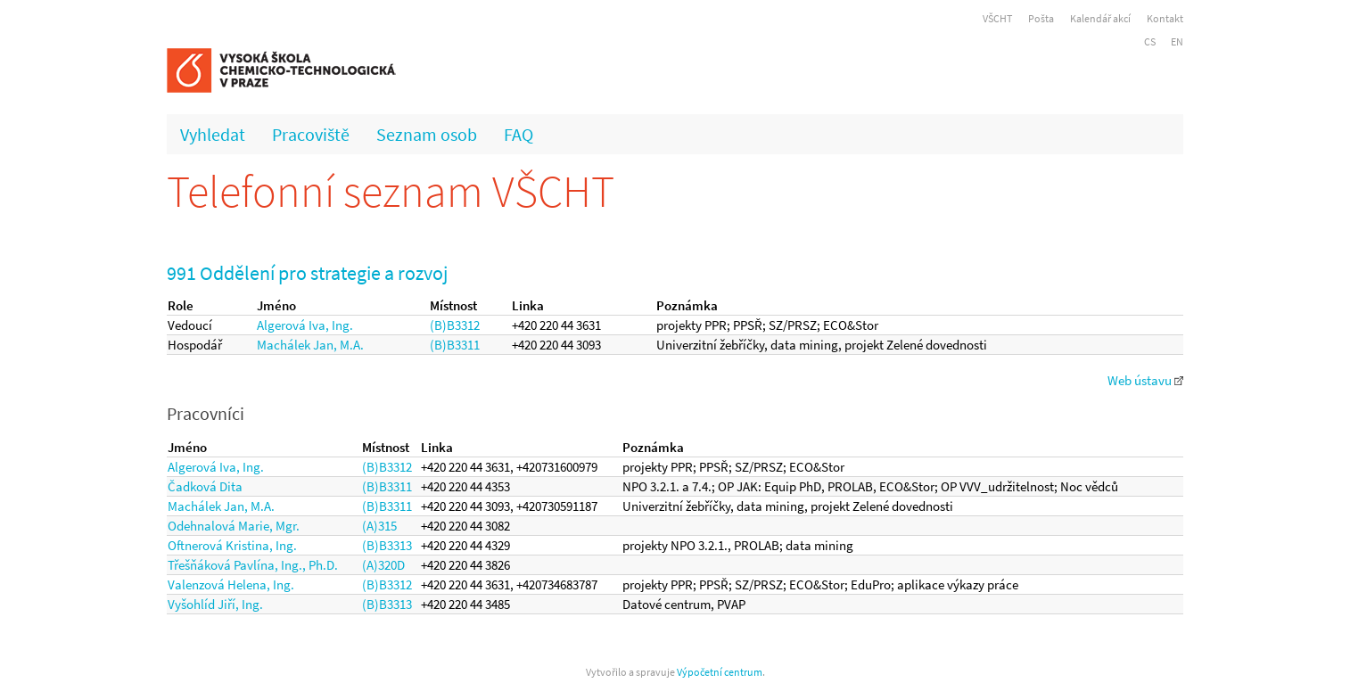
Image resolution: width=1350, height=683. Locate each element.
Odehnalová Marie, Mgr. (234, 525)
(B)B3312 (455, 325)
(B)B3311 (455, 344)
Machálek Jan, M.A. (310, 344)
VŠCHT (997, 18)
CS (1150, 41)
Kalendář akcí (1100, 18)
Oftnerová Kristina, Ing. (232, 545)
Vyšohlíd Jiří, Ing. (215, 604)
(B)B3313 (387, 545)
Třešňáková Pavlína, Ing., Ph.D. (253, 564)
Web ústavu (1145, 380)
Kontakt (1165, 18)
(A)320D (383, 564)
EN (1177, 41)
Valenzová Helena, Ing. (231, 584)
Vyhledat (212, 134)
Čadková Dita (205, 486)
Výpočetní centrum (719, 672)
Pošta (1041, 18)
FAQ (518, 134)
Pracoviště (311, 134)
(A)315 (379, 525)
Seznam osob (426, 134)
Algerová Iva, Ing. (305, 325)
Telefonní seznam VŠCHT (390, 191)
